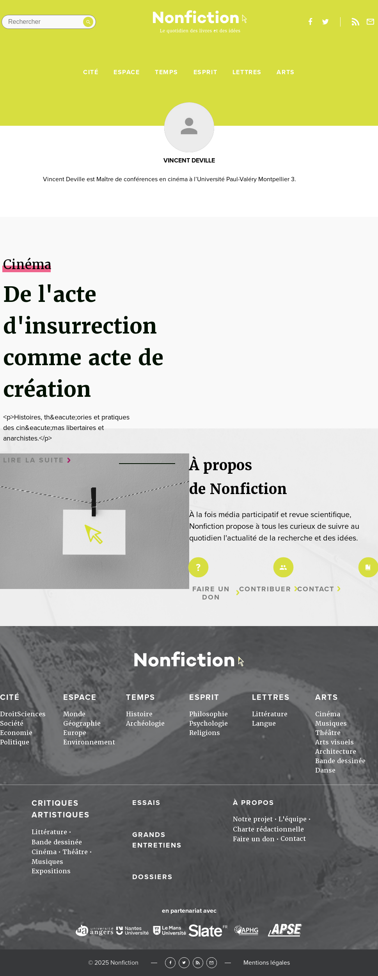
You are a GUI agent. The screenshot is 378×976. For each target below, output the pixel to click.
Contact (315, 589)
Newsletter (370, 21)
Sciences (31, 714)
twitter (325, 21)
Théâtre (328, 733)
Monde (74, 714)
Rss (355, 21)
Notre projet (253, 819)
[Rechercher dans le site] (49, 22)
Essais (146, 802)
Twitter (184, 962)
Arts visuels (334, 742)
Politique (14, 742)
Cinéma (327, 714)
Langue (264, 723)
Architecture (335, 752)
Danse (325, 770)
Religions (204, 733)
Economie (16, 733)
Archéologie (145, 723)
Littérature (269, 714)
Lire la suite (33, 460)
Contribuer (265, 589)
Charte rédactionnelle (268, 829)
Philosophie (208, 714)
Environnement (89, 742)
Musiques (331, 723)
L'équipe (293, 819)
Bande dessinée (340, 761)
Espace (127, 72)
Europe (74, 733)
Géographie (82, 723)
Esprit (205, 72)
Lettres (247, 72)
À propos (253, 802)
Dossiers (152, 877)
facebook (310, 21)
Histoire (139, 714)
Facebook (170, 962)
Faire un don (211, 593)
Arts (286, 72)
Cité (90, 72)
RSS (198, 962)
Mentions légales (266, 963)
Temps (166, 72)
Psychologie (208, 723)
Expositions (51, 871)
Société (11, 723)
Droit (8, 714)
